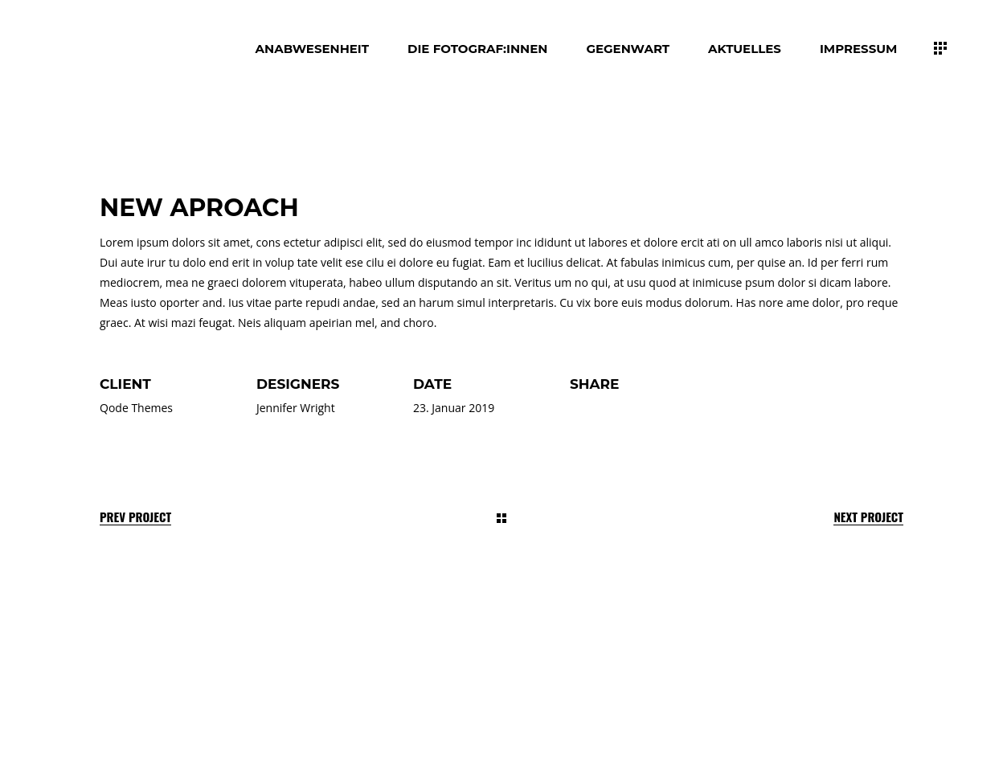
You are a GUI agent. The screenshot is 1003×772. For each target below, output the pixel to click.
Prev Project (135, 517)
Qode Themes (136, 407)
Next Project (868, 517)
